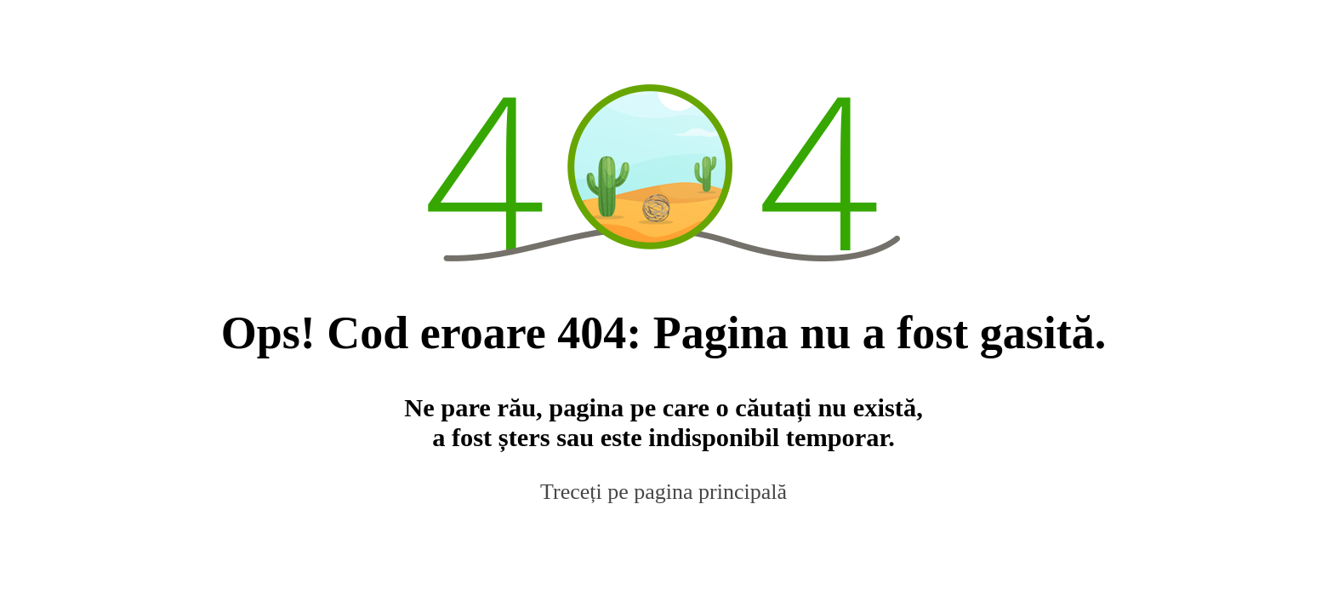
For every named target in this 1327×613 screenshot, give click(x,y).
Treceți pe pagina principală (663, 491)
